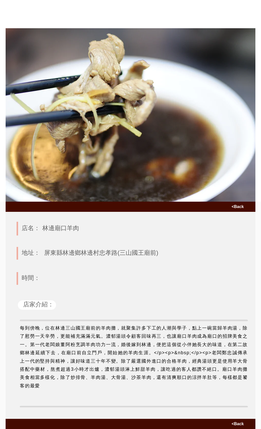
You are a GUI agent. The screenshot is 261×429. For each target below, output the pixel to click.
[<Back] (237, 207)
